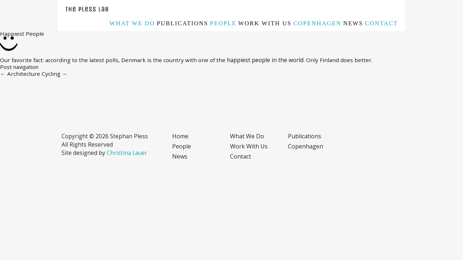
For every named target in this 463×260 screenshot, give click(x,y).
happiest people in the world (265, 60)
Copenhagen (317, 23)
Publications (182, 23)
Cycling (55, 73)
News (353, 23)
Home (180, 136)
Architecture (20, 73)
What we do (132, 23)
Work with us (265, 23)
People (223, 23)
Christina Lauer (127, 153)
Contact (381, 23)
